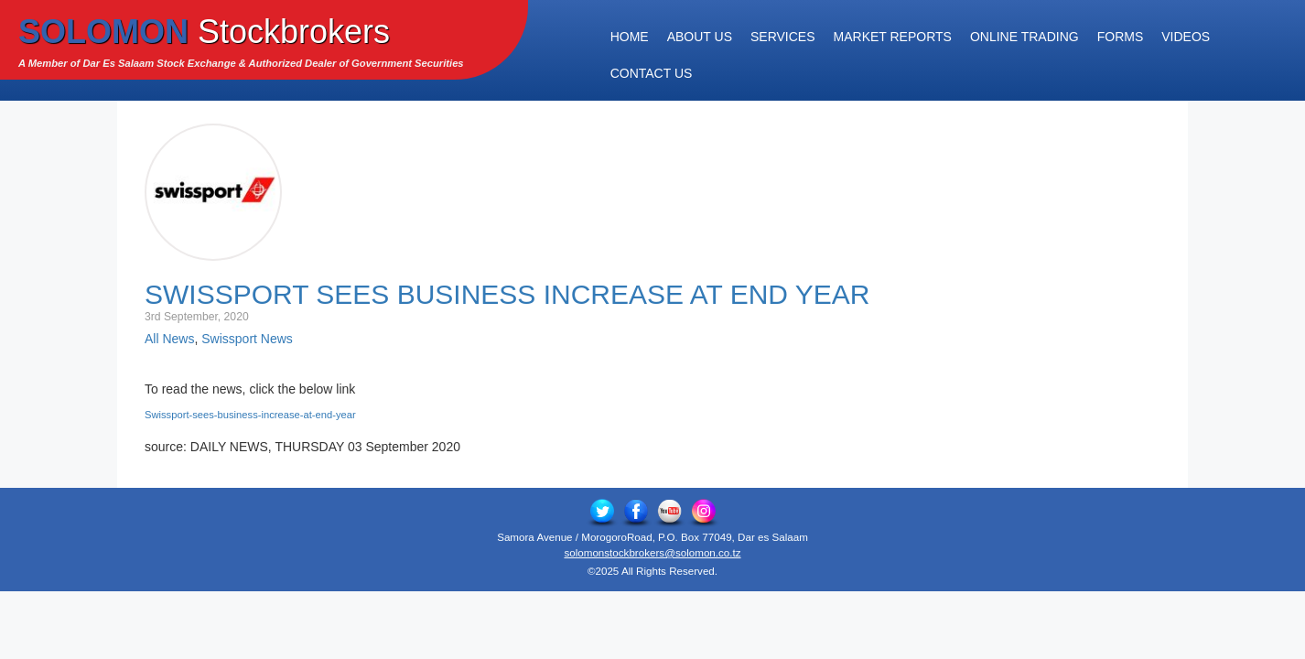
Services (782, 36)
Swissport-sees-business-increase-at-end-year (250, 414)
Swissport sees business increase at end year (507, 294)
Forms (1120, 36)
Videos (1185, 36)
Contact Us (651, 73)
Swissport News (247, 338)
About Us (699, 36)
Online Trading (1024, 36)
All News (169, 338)
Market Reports (893, 36)
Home (629, 36)
